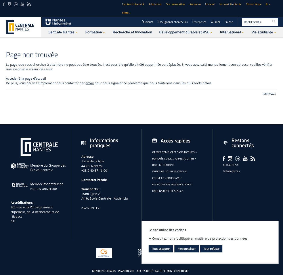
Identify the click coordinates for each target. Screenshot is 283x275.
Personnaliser (186, 249)
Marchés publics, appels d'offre (174, 158)
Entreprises (199, 22)
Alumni (215, 22)
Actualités (231, 165)
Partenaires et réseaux (168, 190)
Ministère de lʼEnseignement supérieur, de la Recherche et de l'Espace (35, 212)
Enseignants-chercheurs (173, 22)
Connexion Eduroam (167, 178)
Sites (125, 13)
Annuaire (195, 4)
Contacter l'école (94, 180)
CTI (13, 221)
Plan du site (126, 271)
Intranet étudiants (230, 4)
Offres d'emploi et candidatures (175, 152)
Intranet (210, 4)
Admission (155, 4)
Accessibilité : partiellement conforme (162, 271)
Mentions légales (104, 271)
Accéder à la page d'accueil (26, 78)
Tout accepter (161, 249)
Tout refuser (211, 249)
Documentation (175, 4)
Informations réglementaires (172, 184)
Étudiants (147, 22)
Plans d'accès (91, 208)
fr (267, 4)
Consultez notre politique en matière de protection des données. (200, 238)
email (90, 83)
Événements (232, 171)
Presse (229, 22)
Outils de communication (170, 171)
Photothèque (254, 4)
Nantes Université (133, 4)
